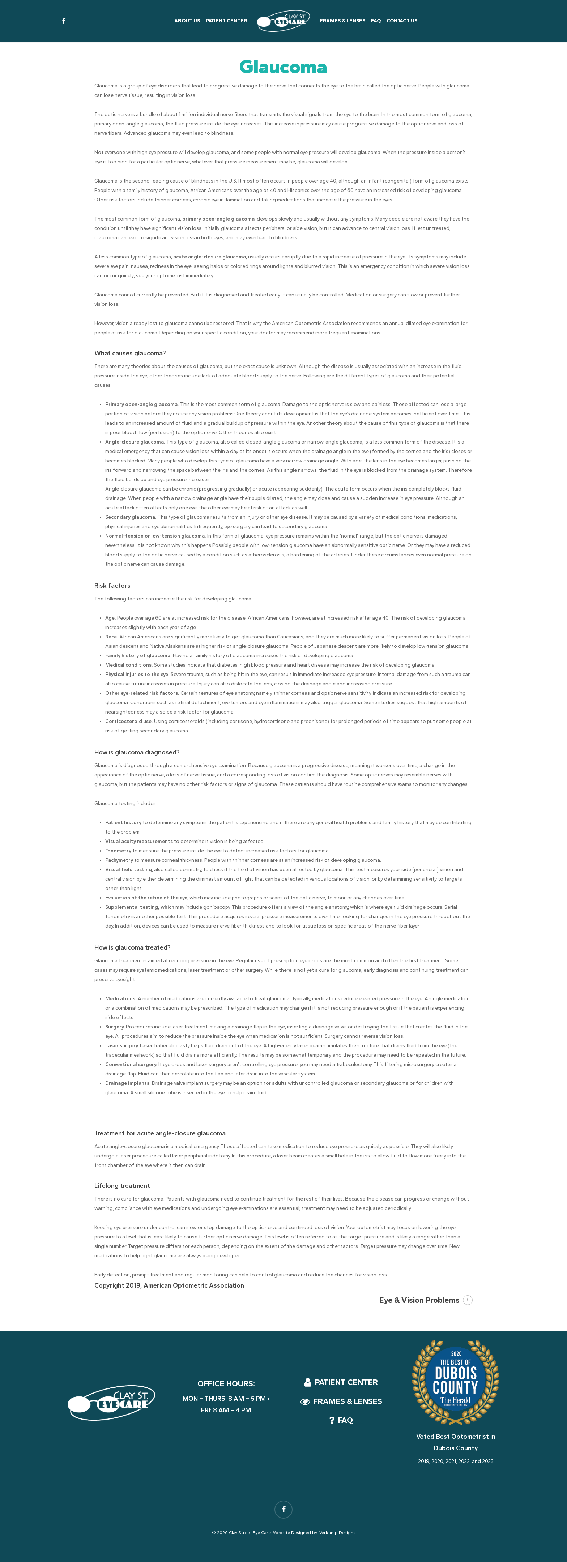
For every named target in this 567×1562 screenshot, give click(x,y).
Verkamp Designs (337, 1532)
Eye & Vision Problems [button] (419, 1300)
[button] (346, 1382)
